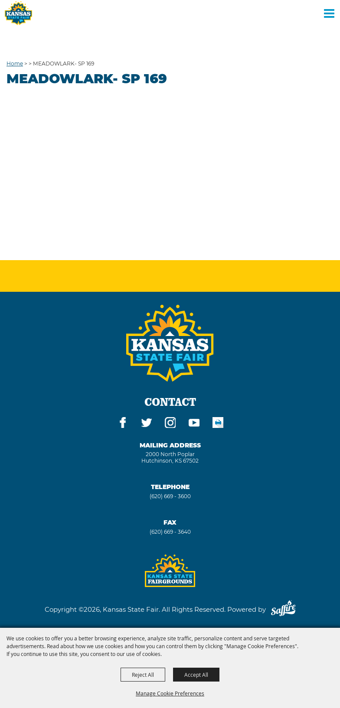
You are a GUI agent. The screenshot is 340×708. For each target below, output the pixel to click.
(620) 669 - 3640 (170, 532)
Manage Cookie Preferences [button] (170, 693)
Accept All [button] (196, 674)
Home (15, 63)
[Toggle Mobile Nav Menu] (329, 13)
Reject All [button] (143, 674)
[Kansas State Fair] (18, 13)
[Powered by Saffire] (283, 609)
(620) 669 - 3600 (170, 496)
